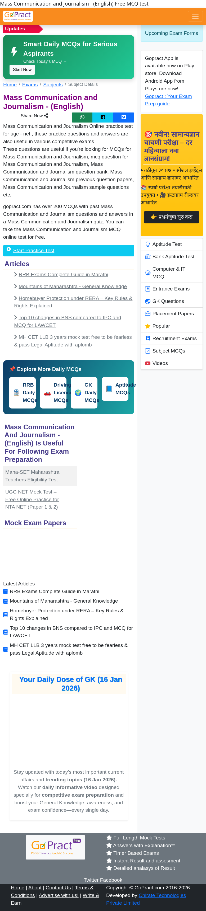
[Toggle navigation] (195, 16)
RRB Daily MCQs (24, 392)
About (35, 887)
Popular (157, 326)
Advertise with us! (58, 895)
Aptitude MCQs (116, 388)
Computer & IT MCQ (165, 272)
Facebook (111, 880)
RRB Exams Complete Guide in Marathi (63, 274)
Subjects (53, 84)
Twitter (91, 880)
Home (10, 84)
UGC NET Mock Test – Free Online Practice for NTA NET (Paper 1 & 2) (32, 499)
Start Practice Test (33, 250)
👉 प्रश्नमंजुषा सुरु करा (171, 217)
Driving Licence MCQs (55, 392)
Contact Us (58, 887)
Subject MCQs (165, 351)
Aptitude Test (163, 244)
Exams (30, 84)
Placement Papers (169, 314)
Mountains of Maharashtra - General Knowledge (73, 286)
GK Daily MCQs (85, 392)
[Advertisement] (108, 501)
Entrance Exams (167, 289)
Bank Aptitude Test (170, 257)
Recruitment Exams (171, 338)
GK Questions (164, 301)
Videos (156, 363)
